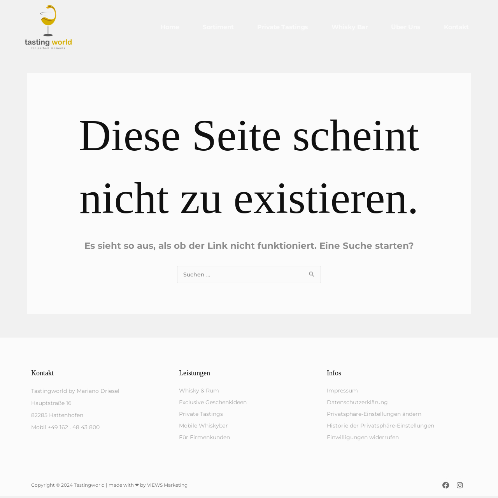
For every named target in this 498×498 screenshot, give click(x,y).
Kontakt (456, 27)
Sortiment (218, 27)
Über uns (405, 27)
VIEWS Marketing (167, 487)
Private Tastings (282, 27)
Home (170, 27)
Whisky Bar (349, 27)
